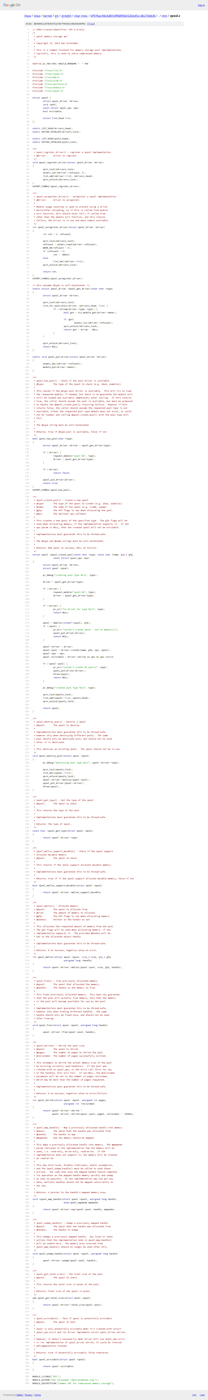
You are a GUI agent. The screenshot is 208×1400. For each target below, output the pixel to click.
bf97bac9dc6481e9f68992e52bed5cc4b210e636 (123, 16)
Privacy (28, 1394)
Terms (37, 1394)
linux (27, 16)
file (91, 23)
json (202, 1394)
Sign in (201, 5)
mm (164, 16)
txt (194, 1394)
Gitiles (19, 1394)
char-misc (81, 16)
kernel (47, 16)
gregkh (66, 16)
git (57, 16)
